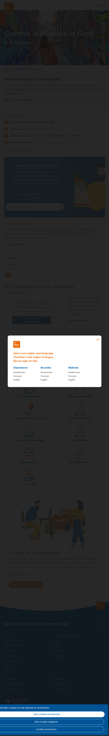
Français (17, 376)
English (16, 379)
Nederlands (19, 372)
